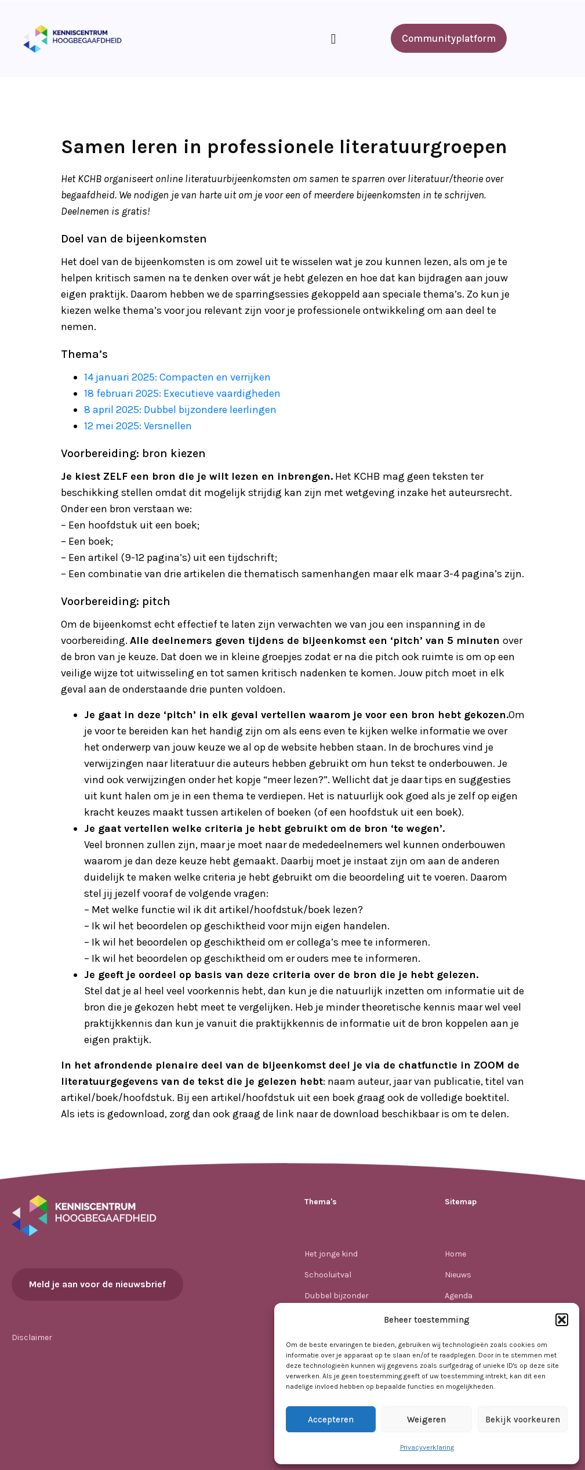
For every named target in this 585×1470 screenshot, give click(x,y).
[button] (562, 1320)
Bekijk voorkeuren (522, 1419)
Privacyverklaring (427, 1447)
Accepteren (331, 1419)
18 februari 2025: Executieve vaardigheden (182, 393)
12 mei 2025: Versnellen (138, 425)
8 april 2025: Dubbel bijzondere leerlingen (180, 409)
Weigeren (426, 1419)
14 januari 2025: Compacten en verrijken (177, 377)
